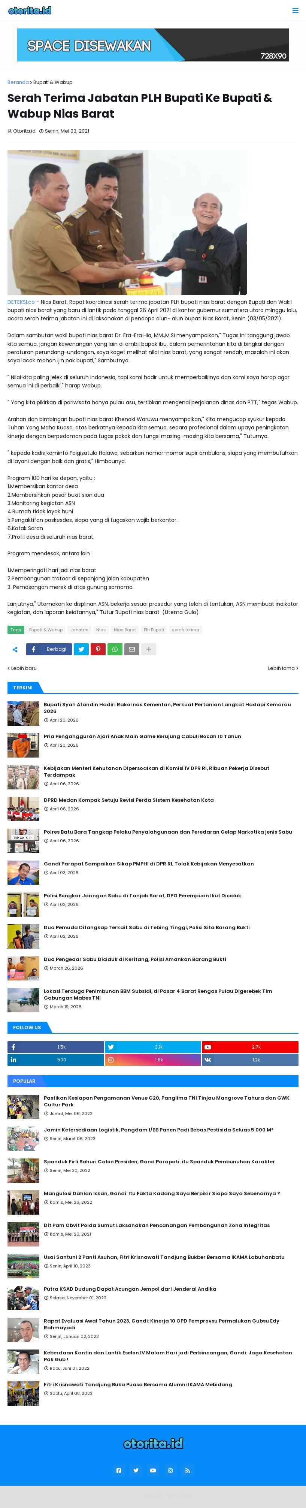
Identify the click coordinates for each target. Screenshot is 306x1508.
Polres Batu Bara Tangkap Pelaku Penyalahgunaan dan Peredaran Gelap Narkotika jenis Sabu (168, 832)
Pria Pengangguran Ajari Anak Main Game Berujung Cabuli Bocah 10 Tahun (142, 736)
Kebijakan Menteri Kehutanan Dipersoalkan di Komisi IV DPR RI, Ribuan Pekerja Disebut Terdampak (156, 772)
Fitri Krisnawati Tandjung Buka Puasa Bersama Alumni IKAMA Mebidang (138, 1384)
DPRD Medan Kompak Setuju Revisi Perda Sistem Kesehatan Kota (129, 800)
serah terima (185, 630)
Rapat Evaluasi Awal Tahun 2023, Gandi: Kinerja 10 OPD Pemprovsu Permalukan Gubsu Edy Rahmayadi (161, 1324)
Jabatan (79, 630)
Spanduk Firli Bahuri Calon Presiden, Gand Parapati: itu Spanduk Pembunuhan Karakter (159, 1161)
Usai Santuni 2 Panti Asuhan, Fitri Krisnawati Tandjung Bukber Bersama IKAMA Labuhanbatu (164, 1257)
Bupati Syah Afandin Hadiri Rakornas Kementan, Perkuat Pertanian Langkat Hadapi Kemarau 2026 (167, 708)
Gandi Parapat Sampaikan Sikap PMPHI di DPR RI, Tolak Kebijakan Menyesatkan (149, 864)
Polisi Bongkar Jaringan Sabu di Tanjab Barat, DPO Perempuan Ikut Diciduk (142, 895)
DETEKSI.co (21, 302)
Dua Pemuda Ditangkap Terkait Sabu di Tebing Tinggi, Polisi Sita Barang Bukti (147, 927)
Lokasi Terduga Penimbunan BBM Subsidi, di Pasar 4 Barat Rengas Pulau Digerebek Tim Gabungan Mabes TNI (158, 994)
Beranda (18, 82)
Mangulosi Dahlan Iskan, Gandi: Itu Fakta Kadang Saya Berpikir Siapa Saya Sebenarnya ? (162, 1193)
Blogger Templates (167, 1495)
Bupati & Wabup (53, 82)
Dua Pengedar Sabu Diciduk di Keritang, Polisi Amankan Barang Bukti (135, 959)
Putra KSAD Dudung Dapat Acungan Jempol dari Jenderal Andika (130, 1289)
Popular (24, 1081)
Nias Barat (125, 630)
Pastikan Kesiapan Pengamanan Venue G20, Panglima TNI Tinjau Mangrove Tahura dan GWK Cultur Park (167, 1101)
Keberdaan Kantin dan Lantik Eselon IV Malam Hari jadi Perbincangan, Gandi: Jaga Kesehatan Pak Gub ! (168, 1356)
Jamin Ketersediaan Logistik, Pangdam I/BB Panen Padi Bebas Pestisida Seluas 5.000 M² (158, 1130)
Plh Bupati (154, 630)
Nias (101, 630)
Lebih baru (24, 668)
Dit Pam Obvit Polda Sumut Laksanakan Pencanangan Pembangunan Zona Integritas (157, 1225)
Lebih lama (281, 668)
